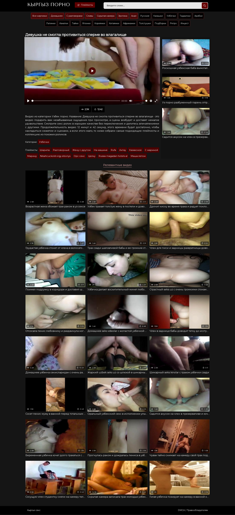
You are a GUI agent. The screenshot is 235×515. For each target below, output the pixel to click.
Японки (86, 23)
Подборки (160, 23)
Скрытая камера (105, 16)
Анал (133, 16)
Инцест (185, 23)
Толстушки (145, 23)
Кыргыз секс (33, 510)
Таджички (185, 16)
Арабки (198, 16)
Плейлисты (86, 5)
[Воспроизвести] (28, 101)
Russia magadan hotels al (113, 156)
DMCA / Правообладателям (193, 510)
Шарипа (45, 150)
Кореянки (99, 23)
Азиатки (63, 23)
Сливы (89, 16)
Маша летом (138, 156)
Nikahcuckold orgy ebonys (55, 156)
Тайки (75, 23)
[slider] (75, 101)
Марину (32, 156)
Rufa (113, 150)
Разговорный (61, 150)
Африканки (129, 23)
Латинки (50, 23)
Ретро (173, 23)
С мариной (151, 150)
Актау (122, 150)
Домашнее (57, 16)
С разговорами (74, 16)
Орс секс (79, 156)
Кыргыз (48, 4)
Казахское (135, 150)
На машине (100, 150)
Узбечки (171, 16)
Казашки (158, 16)
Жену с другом (82, 150)
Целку (91, 156)
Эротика (122, 16)
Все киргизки (39, 16)
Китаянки (114, 23)
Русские (144, 16)
